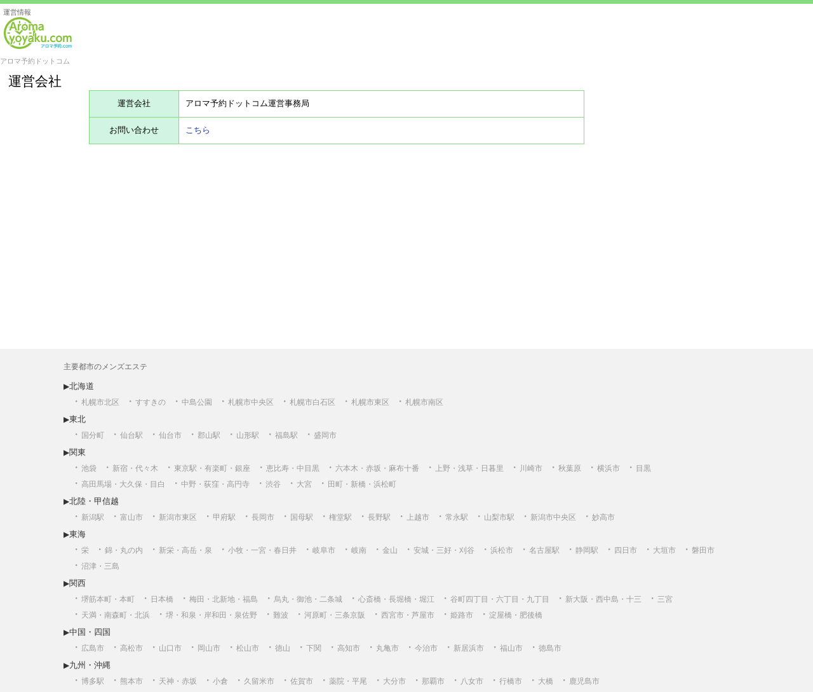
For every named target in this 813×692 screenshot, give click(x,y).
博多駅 (92, 681)
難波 (280, 615)
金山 (390, 550)
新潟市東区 (178, 517)
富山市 (131, 517)
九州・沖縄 (90, 665)
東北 (77, 419)
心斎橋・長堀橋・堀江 (396, 599)
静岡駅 (586, 550)
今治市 (426, 648)
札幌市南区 (424, 402)
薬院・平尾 (348, 681)
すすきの (150, 402)
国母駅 (301, 517)
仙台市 (170, 435)
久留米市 (259, 681)
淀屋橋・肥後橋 (515, 615)
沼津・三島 (100, 566)
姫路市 (461, 615)
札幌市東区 (370, 402)
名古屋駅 (544, 550)
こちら (197, 130)
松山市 (247, 648)
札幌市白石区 (312, 402)
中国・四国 (90, 632)
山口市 (170, 648)
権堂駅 (340, 517)
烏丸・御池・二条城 (308, 599)
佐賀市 (301, 681)
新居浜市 (469, 648)
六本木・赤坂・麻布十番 (377, 468)
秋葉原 (569, 468)
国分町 (92, 435)
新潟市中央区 (553, 517)
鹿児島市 (584, 681)
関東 (77, 452)
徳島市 (550, 648)
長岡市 (263, 517)
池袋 (89, 468)
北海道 (81, 386)
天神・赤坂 (178, 681)
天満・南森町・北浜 (115, 615)
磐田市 (703, 550)
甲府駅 (224, 517)
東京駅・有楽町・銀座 (212, 468)
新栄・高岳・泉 (185, 550)
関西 (77, 583)
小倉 (220, 681)
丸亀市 (387, 648)
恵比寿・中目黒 (292, 468)
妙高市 (603, 517)
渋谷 (273, 484)
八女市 (471, 681)
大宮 (304, 484)
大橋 (545, 681)
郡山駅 (209, 435)
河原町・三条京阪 (334, 615)
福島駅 (286, 435)
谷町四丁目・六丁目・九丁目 (499, 599)
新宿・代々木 (135, 468)
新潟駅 (92, 517)
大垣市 (664, 550)
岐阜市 (323, 550)
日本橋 (162, 599)
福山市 (511, 648)
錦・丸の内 (124, 550)
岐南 (358, 550)
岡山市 (209, 648)
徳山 (282, 648)
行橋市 (510, 681)
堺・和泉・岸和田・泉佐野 (211, 615)
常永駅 (456, 517)
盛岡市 (325, 435)
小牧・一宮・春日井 (262, 550)
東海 (77, 534)
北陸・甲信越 (94, 501)
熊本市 (131, 681)
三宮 (665, 599)
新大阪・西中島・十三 (603, 599)
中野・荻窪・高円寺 (215, 484)
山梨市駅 (499, 517)
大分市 (394, 681)
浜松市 (501, 550)
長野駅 (379, 517)
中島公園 (197, 402)
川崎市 (531, 468)
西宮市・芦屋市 (407, 615)
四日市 (625, 550)
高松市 (131, 648)
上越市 (417, 517)
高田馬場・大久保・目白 (123, 484)
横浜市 (608, 468)
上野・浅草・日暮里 (469, 468)
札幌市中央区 (251, 402)
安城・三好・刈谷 (443, 550)
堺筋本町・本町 (108, 599)
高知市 (348, 648)
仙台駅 (131, 435)
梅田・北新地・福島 (223, 599)
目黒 (643, 468)
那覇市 (433, 681)
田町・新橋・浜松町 (362, 484)
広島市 (92, 648)
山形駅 (247, 435)
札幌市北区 (100, 402)
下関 (313, 648)
